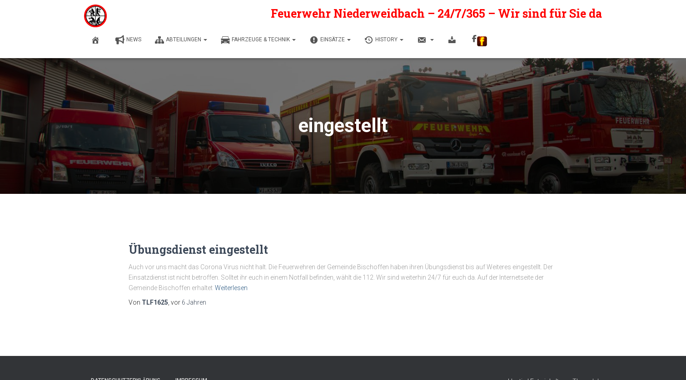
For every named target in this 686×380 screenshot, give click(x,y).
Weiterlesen (231, 287)
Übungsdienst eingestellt (198, 249)
